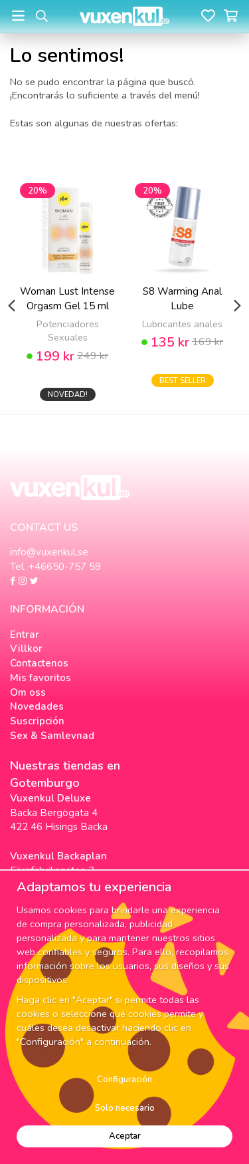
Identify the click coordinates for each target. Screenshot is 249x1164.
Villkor (26, 648)
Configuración (124, 1080)
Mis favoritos (40, 677)
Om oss (28, 692)
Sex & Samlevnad (52, 735)
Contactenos (39, 663)
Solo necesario (125, 1108)
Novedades (37, 706)
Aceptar (125, 1136)
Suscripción (37, 721)
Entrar (24, 634)
